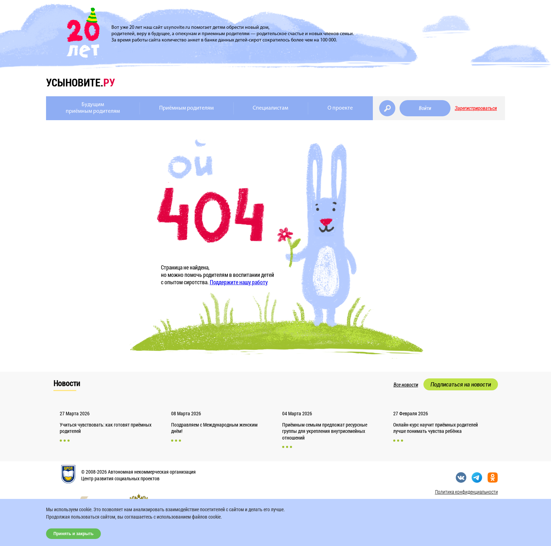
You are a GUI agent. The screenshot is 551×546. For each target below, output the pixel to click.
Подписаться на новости (460, 384)
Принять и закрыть (73, 533)
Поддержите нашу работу (239, 282)
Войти (425, 108)
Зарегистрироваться (476, 108)
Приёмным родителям (186, 108)
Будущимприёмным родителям (93, 108)
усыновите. (80, 82)
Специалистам (270, 108)
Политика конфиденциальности (466, 491)
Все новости (406, 385)
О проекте (340, 108)
